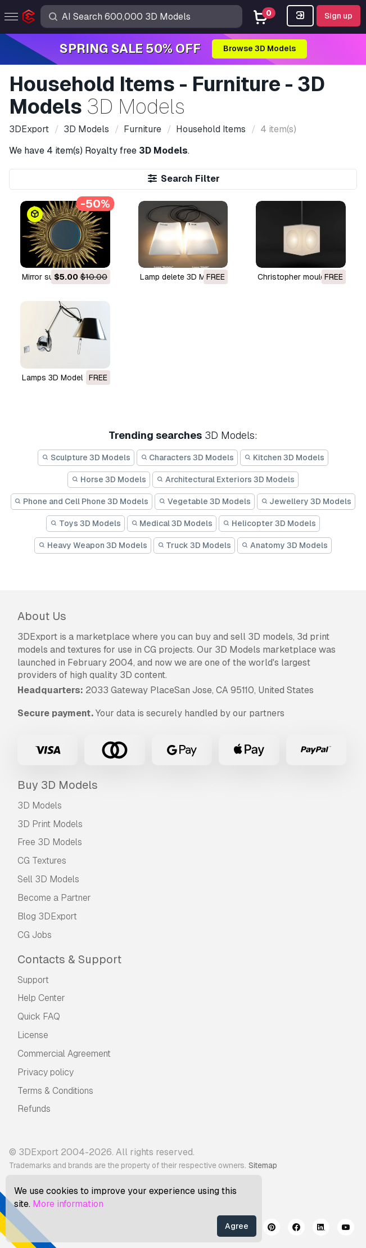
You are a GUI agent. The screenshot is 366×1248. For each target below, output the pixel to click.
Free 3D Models (49, 842)
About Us (41, 616)
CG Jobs (34, 935)
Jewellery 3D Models (306, 501)
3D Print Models (50, 824)
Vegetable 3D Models (205, 501)
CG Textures (41, 861)
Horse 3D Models (108, 479)
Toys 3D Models (85, 523)
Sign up (338, 16)
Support (33, 980)
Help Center (41, 998)
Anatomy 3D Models (284, 545)
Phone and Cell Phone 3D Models (82, 501)
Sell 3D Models (48, 879)
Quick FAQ (38, 1016)
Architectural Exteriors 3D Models (225, 479)
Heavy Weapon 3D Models (92, 545)
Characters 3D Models (187, 457)
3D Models (39, 805)
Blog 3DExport (47, 916)
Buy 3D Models (57, 785)
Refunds (34, 1109)
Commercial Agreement (64, 1054)
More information (68, 1204)
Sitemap (262, 1165)
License (32, 1035)
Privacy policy (45, 1072)
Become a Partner (54, 898)
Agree (236, 1226)
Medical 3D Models (172, 523)
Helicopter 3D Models (269, 523)
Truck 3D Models (194, 545)
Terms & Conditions (55, 1091)
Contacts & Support (69, 959)
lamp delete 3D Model (180, 277)
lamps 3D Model (52, 377)
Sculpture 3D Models (86, 457)
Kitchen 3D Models (284, 457)
